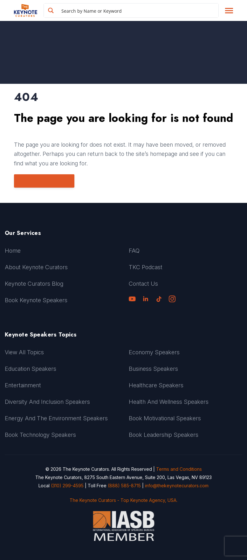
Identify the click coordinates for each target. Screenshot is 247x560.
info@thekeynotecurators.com (177, 485)
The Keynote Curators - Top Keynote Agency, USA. (123, 500)
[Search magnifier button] (51, 10)
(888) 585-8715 (124, 485)
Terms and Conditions (179, 469)
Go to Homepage (43, 181)
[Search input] (138, 10)
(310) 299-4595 (67, 485)
